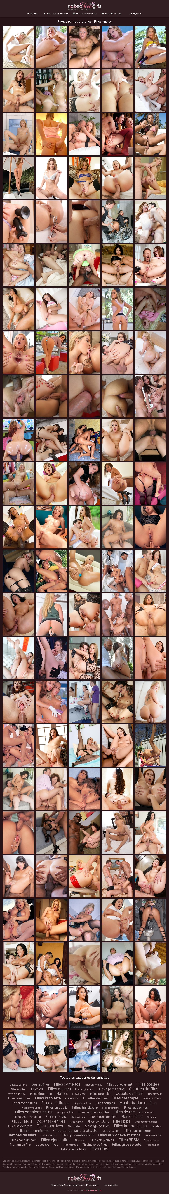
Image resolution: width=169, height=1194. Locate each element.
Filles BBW (99, 1149)
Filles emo (80, 1140)
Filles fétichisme (111, 1107)
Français (134, 13)
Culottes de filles (143, 1088)
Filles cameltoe (67, 1084)
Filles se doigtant (20, 1126)
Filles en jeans (151, 1140)
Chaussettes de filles (146, 1121)
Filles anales (73, 1126)
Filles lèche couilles (27, 1117)
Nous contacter (111, 1185)
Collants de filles (50, 1121)
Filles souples (105, 1103)
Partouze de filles (16, 1094)
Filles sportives (50, 1126)
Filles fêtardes (70, 1144)
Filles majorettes (84, 1089)
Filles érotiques (41, 1094)
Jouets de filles (129, 1093)
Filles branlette (48, 1098)
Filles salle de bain (23, 1140)
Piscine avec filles (94, 1145)
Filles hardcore (85, 1107)
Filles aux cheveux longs (119, 1135)
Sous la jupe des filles (94, 1112)
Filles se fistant (98, 1121)
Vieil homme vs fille (31, 1107)
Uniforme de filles (24, 1103)
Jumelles (156, 1126)
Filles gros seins (93, 1084)
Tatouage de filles (73, 1149)
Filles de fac (124, 1112)
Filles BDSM (129, 1139)
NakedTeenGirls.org (93, 1190)
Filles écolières (19, 1089)
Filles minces (59, 1088)
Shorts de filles (48, 1135)
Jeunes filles (40, 1084)
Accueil (33, 13)
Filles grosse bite (126, 1144)
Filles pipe (122, 1121)
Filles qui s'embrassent (77, 1135)
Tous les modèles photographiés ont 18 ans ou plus (75, 1185)
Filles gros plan (101, 1094)
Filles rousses (146, 1112)
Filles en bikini (22, 1121)
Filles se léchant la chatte (75, 1130)
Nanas (62, 1093)
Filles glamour (154, 1094)
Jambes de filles (22, 1135)
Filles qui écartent (119, 1084)
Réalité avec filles (152, 1098)
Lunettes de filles (95, 1098)
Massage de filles (97, 1126)
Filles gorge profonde (33, 1131)
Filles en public (56, 1107)
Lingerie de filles (82, 1103)
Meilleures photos (55, 13)
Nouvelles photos (84, 13)
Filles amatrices (19, 1098)
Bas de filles (132, 1116)
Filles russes (79, 1094)
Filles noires (55, 1116)
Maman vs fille (20, 1145)
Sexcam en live (111, 13)
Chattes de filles (18, 1084)
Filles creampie (125, 1098)
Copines (151, 1117)
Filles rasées (72, 1098)
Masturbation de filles (138, 1102)
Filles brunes (152, 1144)
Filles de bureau (153, 1135)
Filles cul (37, 1089)
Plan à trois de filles (103, 1117)
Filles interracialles (130, 1126)
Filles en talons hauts (33, 1112)
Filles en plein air (102, 1140)
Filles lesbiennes (136, 1107)
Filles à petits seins (110, 1089)
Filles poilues (148, 1084)
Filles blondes (78, 1117)
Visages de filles (65, 1112)
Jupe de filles (46, 1144)
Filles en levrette (110, 1131)
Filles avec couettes (137, 1131)
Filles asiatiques (55, 1102)
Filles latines (76, 1121)
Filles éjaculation (56, 1139)
